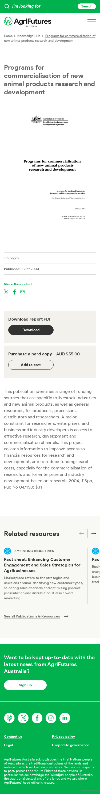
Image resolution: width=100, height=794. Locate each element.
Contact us (13, 736)
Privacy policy (63, 736)
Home (8, 36)
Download (31, 330)
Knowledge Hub (28, 36)
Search (86, 6)
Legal (8, 745)
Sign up (25, 685)
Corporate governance (70, 745)
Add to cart (31, 365)
